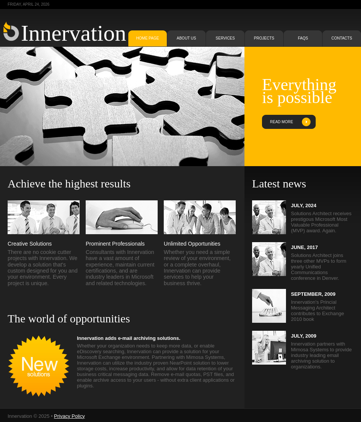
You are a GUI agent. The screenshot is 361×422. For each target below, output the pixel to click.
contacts (341, 38)
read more (281, 122)
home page (147, 38)
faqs (303, 38)
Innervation (73, 33)
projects (264, 38)
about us (186, 38)
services (225, 38)
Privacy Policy (69, 416)
